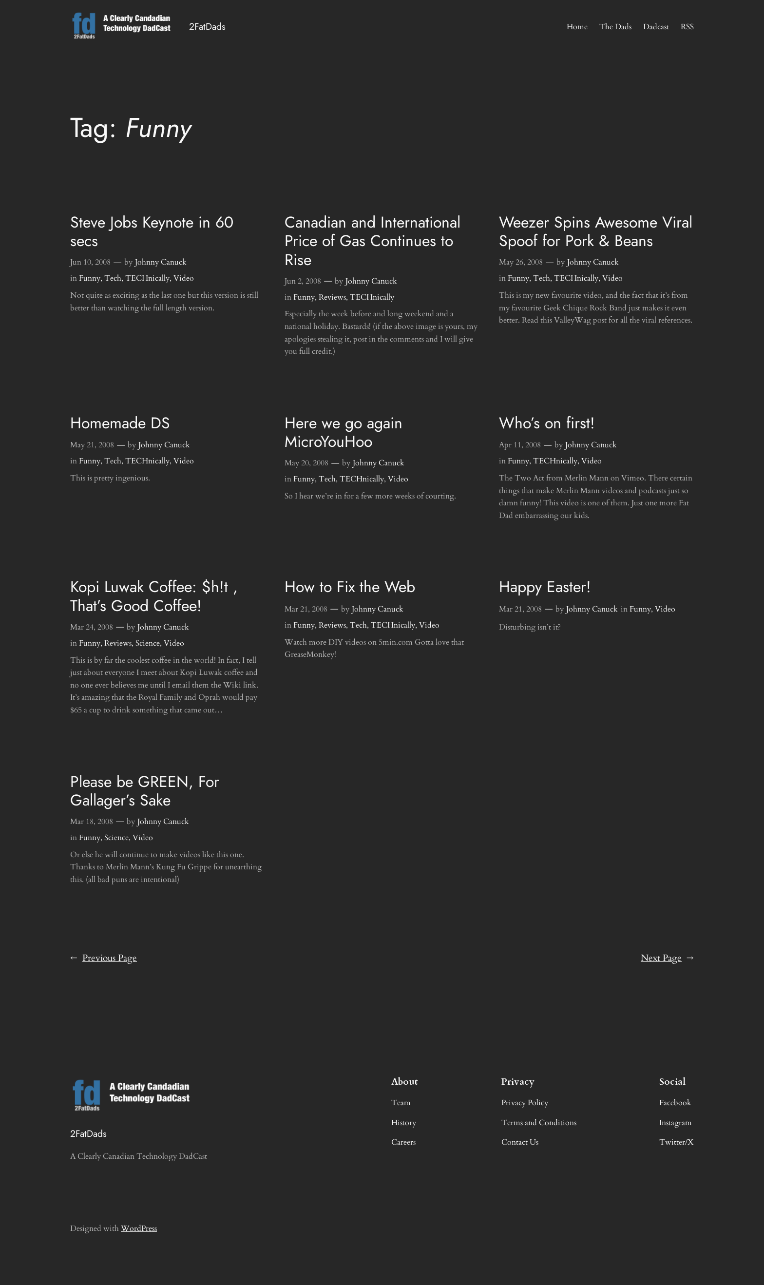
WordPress (139, 1228)
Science (147, 643)
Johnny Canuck (161, 262)
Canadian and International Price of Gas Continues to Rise (372, 241)
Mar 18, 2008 (91, 821)
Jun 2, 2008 (303, 281)
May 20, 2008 (306, 463)
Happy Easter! (545, 586)
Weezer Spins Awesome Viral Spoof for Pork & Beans (595, 231)
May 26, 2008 (521, 262)
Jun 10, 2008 (90, 262)
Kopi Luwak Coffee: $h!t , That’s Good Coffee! (154, 596)
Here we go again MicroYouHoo (343, 432)
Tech (112, 278)
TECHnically (147, 278)
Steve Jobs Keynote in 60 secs (151, 231)
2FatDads (207, 26)
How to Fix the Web (350, 586)
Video (183, 278)
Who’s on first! (547, 423)
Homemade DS (120, 423)
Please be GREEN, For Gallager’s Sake (144, 791)
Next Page (667, 958)
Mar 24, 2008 (91, 627)
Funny (89, 278)
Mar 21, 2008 (306, 609)
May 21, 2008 (92, 445)
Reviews (332, 297)
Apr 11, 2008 (520, 445)
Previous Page (103, 958)
